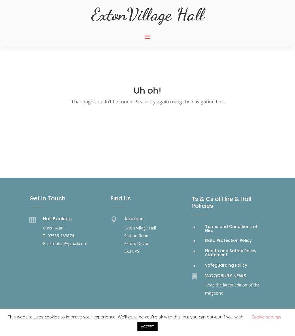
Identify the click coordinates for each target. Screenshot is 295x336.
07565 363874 (61, 235)
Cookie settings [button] (266, 317)
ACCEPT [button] (147, 326)
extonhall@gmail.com (67, 243)
